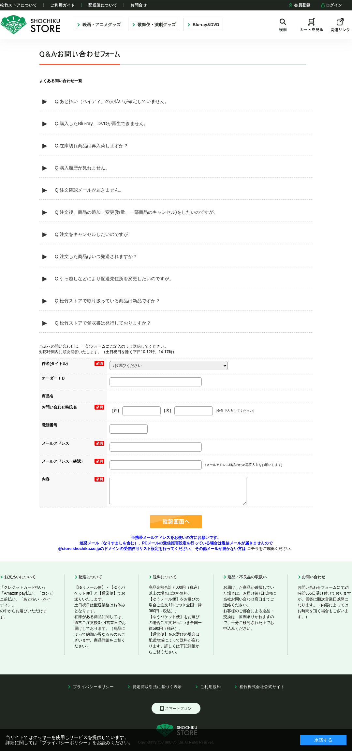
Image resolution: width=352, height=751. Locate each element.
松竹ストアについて (18, 5)
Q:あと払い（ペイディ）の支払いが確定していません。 (112, 101)
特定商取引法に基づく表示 (157, 687)
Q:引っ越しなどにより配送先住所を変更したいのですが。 (114, 278)
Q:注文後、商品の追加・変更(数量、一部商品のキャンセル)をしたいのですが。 (136, 212)
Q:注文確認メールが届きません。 (89, 190)
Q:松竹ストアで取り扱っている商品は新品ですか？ (107, 300)
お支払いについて (20, 577)
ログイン (331, 5)
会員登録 (299, 5)
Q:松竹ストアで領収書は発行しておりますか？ (103, 322)
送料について (164, 577)
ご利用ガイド (62, 5)
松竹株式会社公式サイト (262, 687)
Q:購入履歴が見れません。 (82, 167)
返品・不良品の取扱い (247, 577)
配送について (90, 577)
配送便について (102, 5)
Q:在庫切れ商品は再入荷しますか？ (91, 145)
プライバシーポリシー (93, 687)
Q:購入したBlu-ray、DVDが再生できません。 (101, 123)
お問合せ (138, 5)
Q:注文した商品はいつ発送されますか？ (96, 256)
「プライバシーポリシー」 (64, 742)
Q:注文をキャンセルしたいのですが (91, 234)
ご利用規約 (210, 687)
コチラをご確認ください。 (270, 548)
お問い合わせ (313, 577)
